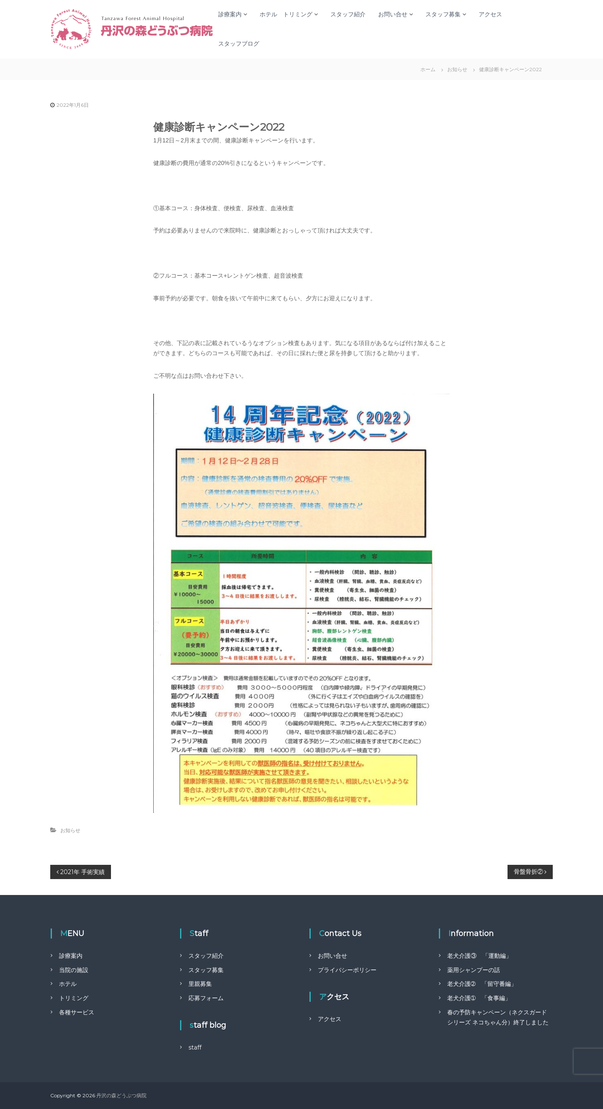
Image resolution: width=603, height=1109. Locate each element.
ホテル (68, 984)
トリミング (73, 998)
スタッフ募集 (443, 14)
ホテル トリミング (286, 14)
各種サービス (76, 1012)
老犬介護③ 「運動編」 (479, 955)
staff (194, 1047)
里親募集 (200, 984)
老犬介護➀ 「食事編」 (479, 998)
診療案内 (230, 14)
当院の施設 (73, 970)
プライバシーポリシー (347, 970)
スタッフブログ (238, 43)
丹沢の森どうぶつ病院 (121, 1095)
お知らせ (457, 69)
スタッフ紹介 (348, 14)
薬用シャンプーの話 (473, 970)
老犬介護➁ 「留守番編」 (482, 984)
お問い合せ (392, 14)
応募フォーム (206, 998)
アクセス (490, 14)
